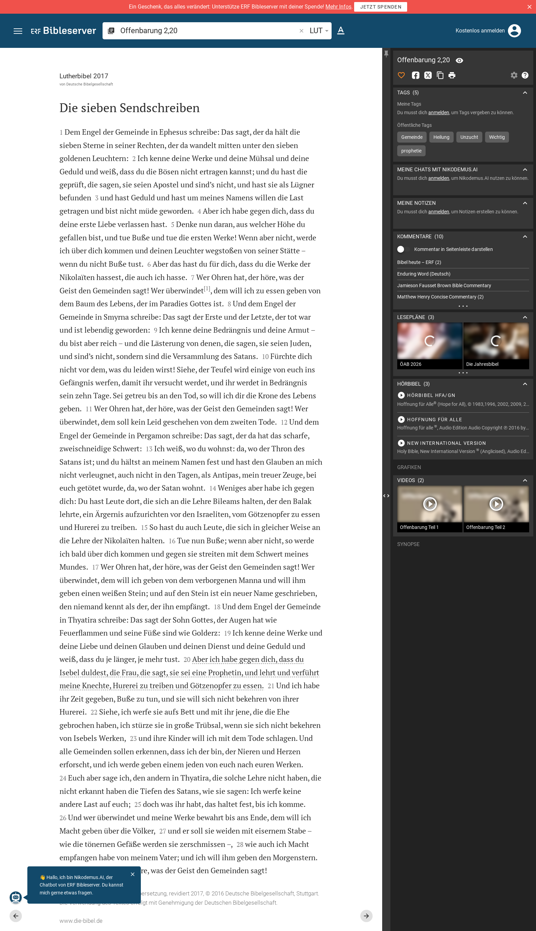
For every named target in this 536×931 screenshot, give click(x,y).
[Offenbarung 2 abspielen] (463, 395)
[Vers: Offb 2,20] (459, 60)
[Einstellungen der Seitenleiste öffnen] (514, 75)
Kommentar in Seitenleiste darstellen (453, 249)
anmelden (438, 112)
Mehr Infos (338, 6)
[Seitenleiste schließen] (386, 495)
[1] (207, 288)
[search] (209, 30)
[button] (529, 6)
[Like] (401, 75)
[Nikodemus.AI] (16, 897)
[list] (463, 280)
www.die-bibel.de (81, 920)
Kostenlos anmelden (480, 30)
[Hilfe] (525, 75)
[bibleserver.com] (63, 31)
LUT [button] (320, 30)
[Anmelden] (514, 31)
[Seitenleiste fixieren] (386, 54)
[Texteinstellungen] (341, 31)
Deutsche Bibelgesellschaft (89, 84)
